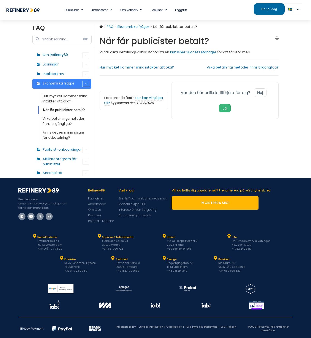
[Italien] (164, 236)
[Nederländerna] (34, 236)
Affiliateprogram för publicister (66, 161)
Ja (224, 108)
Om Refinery (131, 10)
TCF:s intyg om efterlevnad (201, 326)
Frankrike (70, 259)
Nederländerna (47, 237)
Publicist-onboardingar (66, 150)
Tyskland (122, 259)
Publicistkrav (66, 74)
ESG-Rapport (228, 326)
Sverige (172, 259)
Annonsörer (101, 10)
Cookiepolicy (174, 326)
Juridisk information (151, 326)
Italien (171, 237)
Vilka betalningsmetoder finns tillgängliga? (63, 121)
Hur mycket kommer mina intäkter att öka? (65, 99)
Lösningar (66, 65)
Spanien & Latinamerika (117, 237)
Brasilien (224, 259)
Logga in (181, 10)
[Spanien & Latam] (99, 236)
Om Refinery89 (66, 55)
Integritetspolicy (126, 326)
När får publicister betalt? (64, 110)
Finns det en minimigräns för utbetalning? (64, 135)
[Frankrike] (61, 258)
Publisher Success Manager (193, 52)
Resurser (159, 10)
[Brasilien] (215, 258)
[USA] (229, 236)
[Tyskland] (113, 258)
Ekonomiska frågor (66, 84)
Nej (260, 92)
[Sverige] (164, 258)
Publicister (74, 10)
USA (234, 237)
